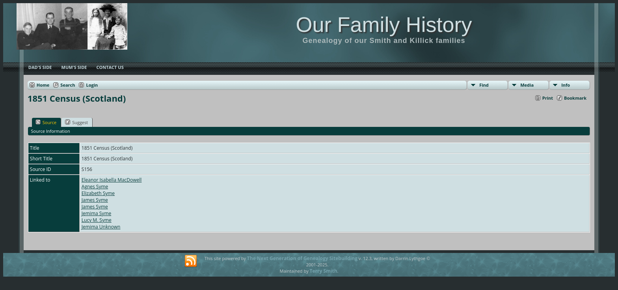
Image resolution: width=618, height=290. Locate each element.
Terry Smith (323, 271)
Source (45, 122)
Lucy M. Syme (97, 220)
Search (67, 85)
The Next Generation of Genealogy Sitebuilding (302, 258)
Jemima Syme (96, 213)
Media (527, 85)
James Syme (95, 200)
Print (547, 98)
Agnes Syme (95, 186)
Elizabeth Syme (98, 193)
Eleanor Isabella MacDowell (112, 180)
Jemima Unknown (101, 226)
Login (92, 85)
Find (484, 85)
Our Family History (384, 24)
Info (565, 85)
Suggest (76, 122)
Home (43, 85)
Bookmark (575, 98)
